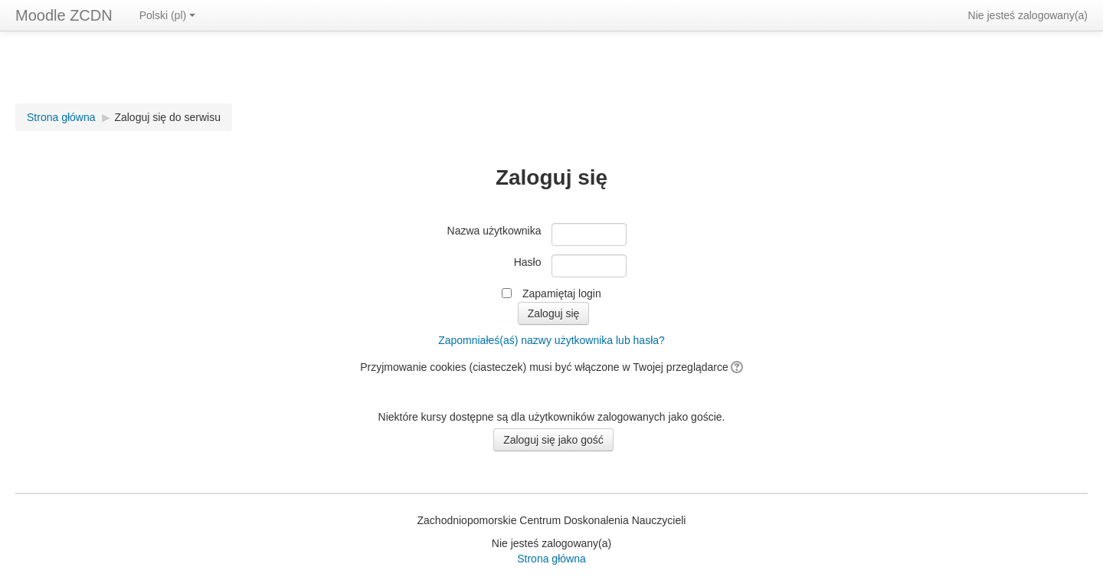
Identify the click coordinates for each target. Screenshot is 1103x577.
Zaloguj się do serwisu (167, 117)
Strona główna (61, 117)
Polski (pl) (167, 15)
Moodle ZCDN (64, 15)
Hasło (528, 262)
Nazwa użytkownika (494, 231)
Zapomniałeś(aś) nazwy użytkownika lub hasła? (551, 340)
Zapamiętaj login (561, 293)
